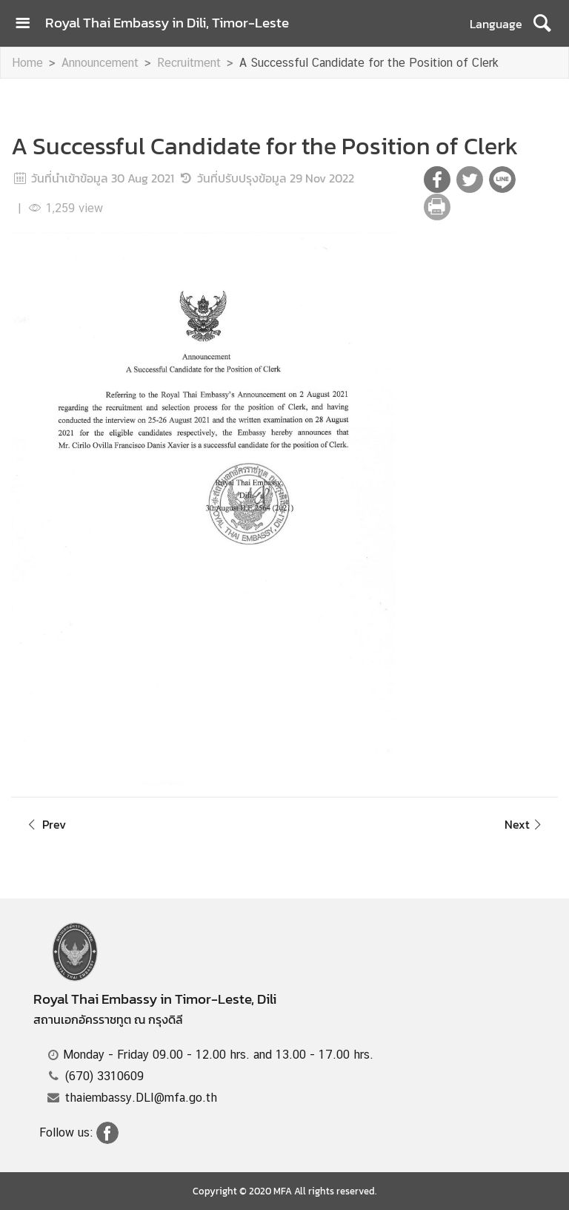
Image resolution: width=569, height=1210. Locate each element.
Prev (44, 824)
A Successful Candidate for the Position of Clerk (369, 63)
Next (525, 824)
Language (496, 24)
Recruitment (189, 63)
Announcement (100, 63)
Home (27, 63)
